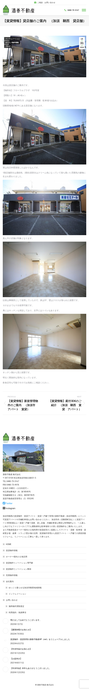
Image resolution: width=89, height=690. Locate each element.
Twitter (9, 503)
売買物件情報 (12, 575)
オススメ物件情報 (12, 43)
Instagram (10, 508)
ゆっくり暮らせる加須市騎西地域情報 (25, 588)
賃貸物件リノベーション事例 (18, 569)
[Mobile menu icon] (84, 10)
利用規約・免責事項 (17, 612)
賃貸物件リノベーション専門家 (19, 563)
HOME (8, 544)
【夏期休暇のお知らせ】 (21, 630)
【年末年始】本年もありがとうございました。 (30, 668)
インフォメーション (12, 39)
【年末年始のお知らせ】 (21, 649)
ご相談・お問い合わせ (44, 2)
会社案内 (8, 581)
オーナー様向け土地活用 (16, 557)
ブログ (7, 46)
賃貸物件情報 (12, 550)
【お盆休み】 (16, 658)
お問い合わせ (10, 600)
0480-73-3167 (71, 10)
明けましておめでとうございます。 (25, 620)
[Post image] (5, 621)
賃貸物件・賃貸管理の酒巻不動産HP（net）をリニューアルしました (40, 639)
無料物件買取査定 (16, 606)
